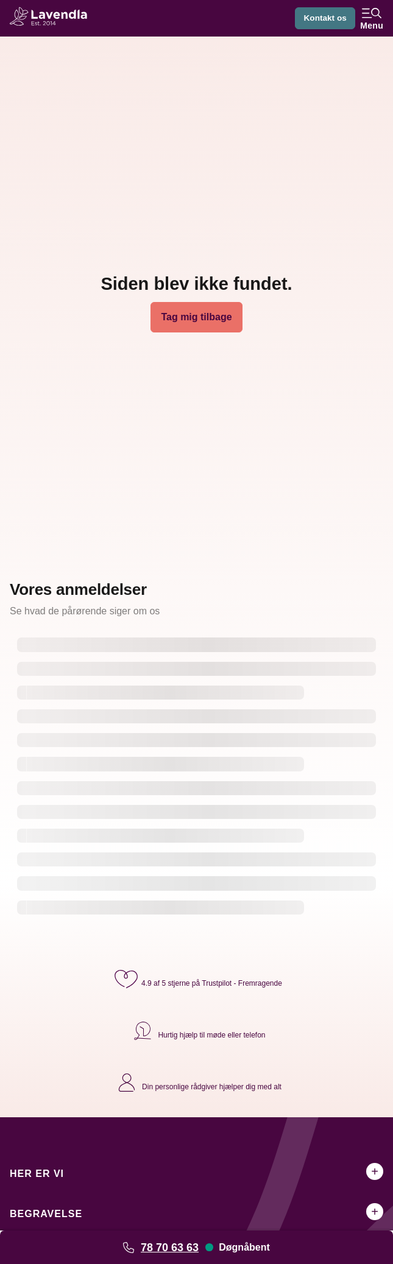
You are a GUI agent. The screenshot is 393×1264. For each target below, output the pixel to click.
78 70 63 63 (170, 1247)
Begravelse (46, 1214)
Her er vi (37, 1173)
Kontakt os (324, 18)
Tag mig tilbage (196, 317)
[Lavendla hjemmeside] (52, 18)
